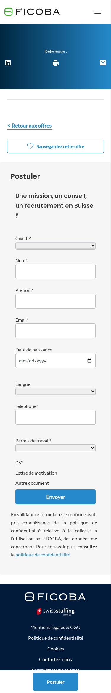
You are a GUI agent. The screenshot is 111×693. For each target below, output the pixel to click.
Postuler (55, 682)
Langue (22, 384)
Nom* (21, 260)
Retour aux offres (32, 125)
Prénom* (24, 290)
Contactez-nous (55, 659)
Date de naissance (33, 349)
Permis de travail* (33, 440)
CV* (19, 462)
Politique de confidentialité (55, 638)
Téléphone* (26, 406)
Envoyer (55, 497)
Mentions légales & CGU (55, 627)
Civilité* (23, 238)
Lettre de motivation (36, 472)
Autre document (32, 483)
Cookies (55, 648)
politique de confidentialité (42, 554)
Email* (21, 320)
